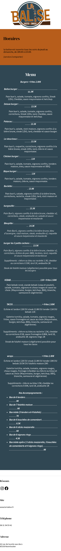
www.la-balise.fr (7, 507)
